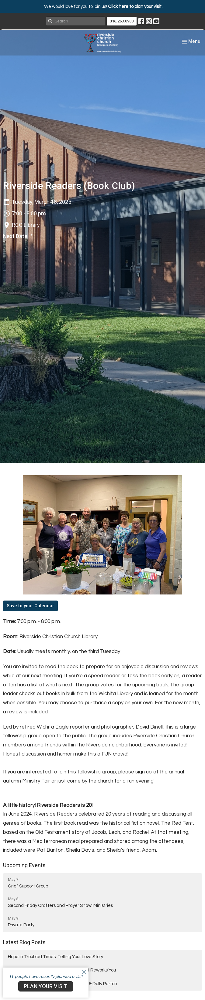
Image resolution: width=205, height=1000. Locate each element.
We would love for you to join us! (103, 6)
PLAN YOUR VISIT (46, 986)
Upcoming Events (24, 865)
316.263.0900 (122, 21)
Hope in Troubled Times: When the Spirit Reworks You (62, 970)
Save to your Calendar (30, 605)
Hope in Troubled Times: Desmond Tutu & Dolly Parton (62, 983)
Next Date (18, 235)
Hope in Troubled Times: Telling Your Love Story (55, 957)
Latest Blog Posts (24, 942)
